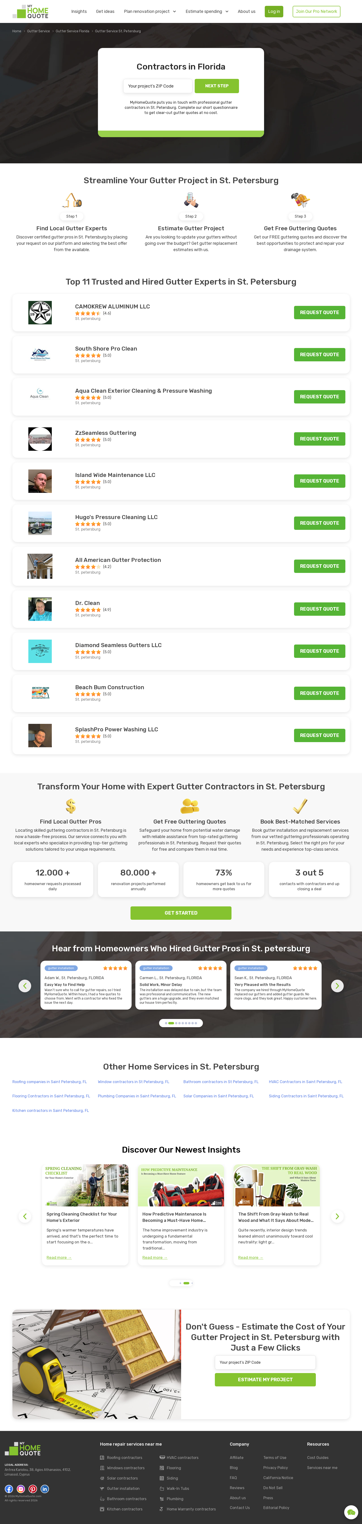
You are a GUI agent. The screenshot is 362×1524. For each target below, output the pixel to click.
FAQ (233, 1478)
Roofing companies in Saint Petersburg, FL (49, 1082)
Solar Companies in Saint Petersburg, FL (218, 1096)
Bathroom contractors (123, 1499)
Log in (274, 11)
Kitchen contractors (121, 1509)
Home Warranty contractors (188, 1509)
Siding (169, 1478)
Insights (79, 11)
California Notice (278, 1478)
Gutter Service (38, 31)
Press (268, 1498)
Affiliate (236, 1457)
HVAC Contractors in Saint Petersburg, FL (305, 1082)
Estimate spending (207, 11)
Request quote (319, 312)
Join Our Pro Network (316, 11)
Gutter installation (120, 1489)
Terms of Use (274, 1457)
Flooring (170, 1468)
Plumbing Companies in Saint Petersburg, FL (137, 1096)
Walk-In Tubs (174, 1489)
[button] (166, 1023)
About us (246, 11)
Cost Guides (317, 1457)
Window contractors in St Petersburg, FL (133, 1082)
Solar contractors (119, 1478)
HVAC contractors (179, 1458)
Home (16, 31)
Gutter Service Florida (72, 31)
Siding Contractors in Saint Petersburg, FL (306, 1096)
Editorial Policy (276, 1508)
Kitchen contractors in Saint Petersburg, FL (50, 1110)
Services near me (322, 1467)
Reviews (237, 1488)
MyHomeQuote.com (28, 1496)
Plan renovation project (150, 11)
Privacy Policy (275, 1467)
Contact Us (240, 1508)
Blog (234, 1467)
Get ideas (105, 11)
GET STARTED (181, 913)
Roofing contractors (121, 1458)
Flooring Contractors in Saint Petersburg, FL (51, 1096)
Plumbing (171, 1499)
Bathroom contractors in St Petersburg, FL (221, 1082)
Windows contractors (122, 1468)
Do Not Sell (273, 1488)
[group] (85, 1214)
